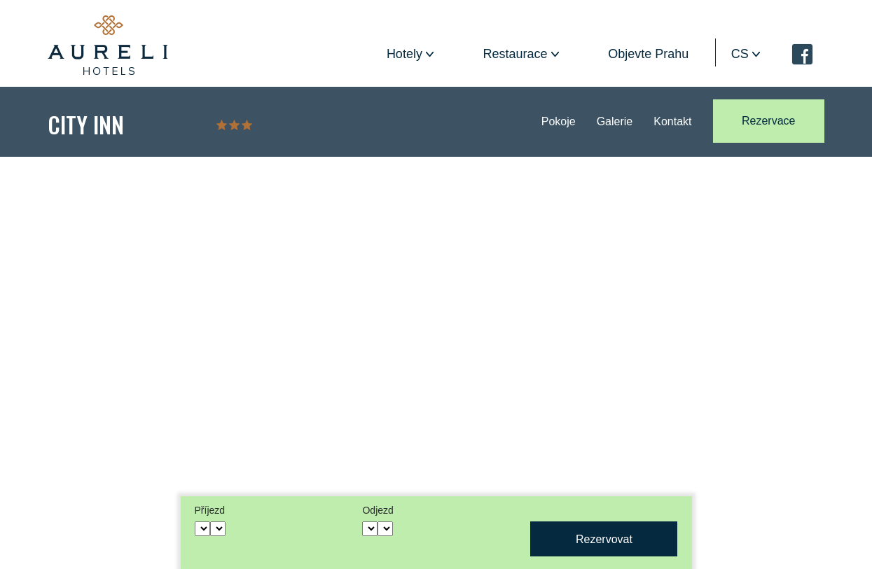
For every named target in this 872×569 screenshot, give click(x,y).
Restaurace (515, 54)
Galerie (615, 121)
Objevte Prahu (648, 54)
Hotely (404, 54)
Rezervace (768, 121)
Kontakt (672, 121)
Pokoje (558, 121)
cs (740, 54)
